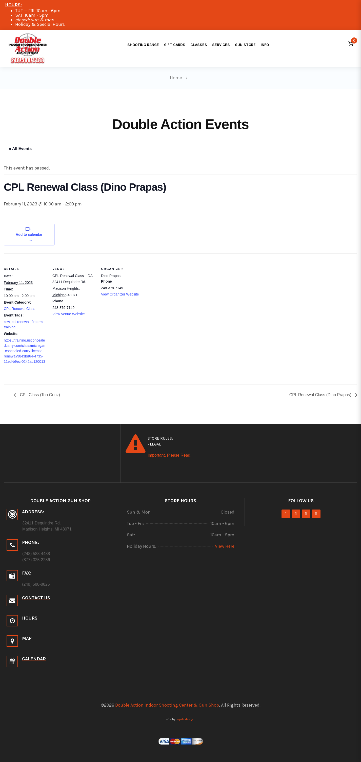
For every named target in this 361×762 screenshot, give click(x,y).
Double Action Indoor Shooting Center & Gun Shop (167, 705)
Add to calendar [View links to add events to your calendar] (29, 234)
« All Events (20, 148)
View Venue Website (68, 314)
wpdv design (186, 719)
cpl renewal (21, 322)
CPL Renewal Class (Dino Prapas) (320, 395)
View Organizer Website (120, 294)
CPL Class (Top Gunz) (39, 395)
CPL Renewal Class (19, 309)
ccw (7, 322)
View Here (224, 546)
